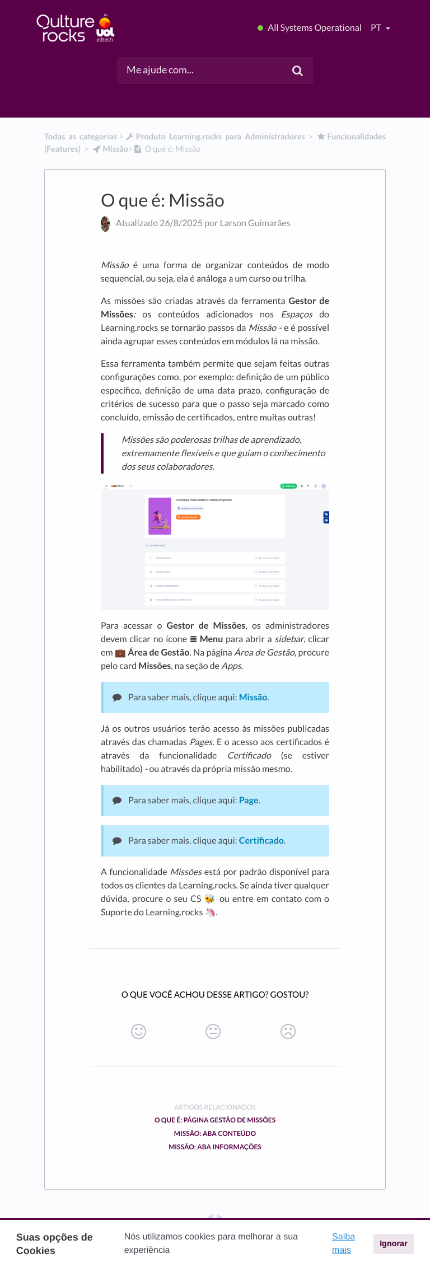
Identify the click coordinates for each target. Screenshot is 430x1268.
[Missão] (110, 149)
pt (377, 27)
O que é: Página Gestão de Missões (215, 1120)
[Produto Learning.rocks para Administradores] (215, 137)
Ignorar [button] (394, 1243)
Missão (253, 697)
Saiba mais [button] (343, 1243)
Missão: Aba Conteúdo (215, 1133)
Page (249, 800)
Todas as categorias (80, 137)
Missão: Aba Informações (215, 1147)
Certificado (261, 840)
